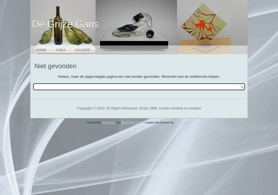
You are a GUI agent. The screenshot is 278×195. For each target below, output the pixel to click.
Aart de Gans (182, 122)
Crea (61, 50)
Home (41, 50)
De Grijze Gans (65, 24)
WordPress (108, 122)
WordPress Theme (132, 122)
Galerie (82, 50)
